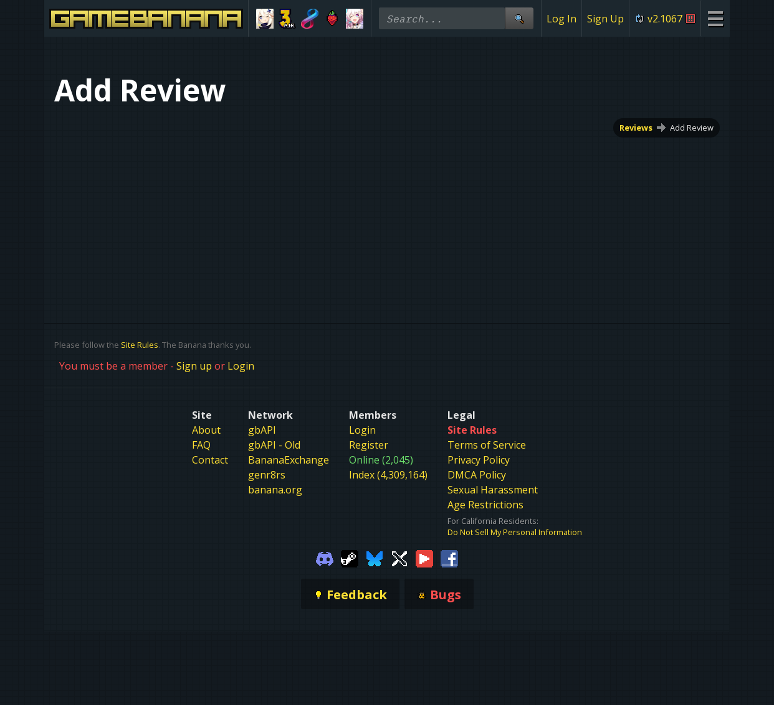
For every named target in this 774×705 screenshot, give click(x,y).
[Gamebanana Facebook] (449, 557)
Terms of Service (486, 445)
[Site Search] (519, 18)
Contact (210, 460)
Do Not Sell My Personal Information (514, 532)
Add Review (692, 127)
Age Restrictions (485, 504)
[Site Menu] (715, 18)
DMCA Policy (476, 475)
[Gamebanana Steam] (350, 557)
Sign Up (605, 19)
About (206, 430)
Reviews (635, 127)
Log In (561, 19)
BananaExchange (288, 460)
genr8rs (266, 475)
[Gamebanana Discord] (325, 557)
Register (368, 445)
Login (240, 366)
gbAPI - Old (274, 445)
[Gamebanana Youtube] (424, 557)
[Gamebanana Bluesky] (375, 557)
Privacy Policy (478, 460)
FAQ (201, 445)
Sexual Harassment (492, 490)
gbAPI (262, 430)
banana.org (275, 490)
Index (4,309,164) (388, 475)
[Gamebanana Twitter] (399, 557)
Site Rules (139, 344)
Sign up (194, 366)
